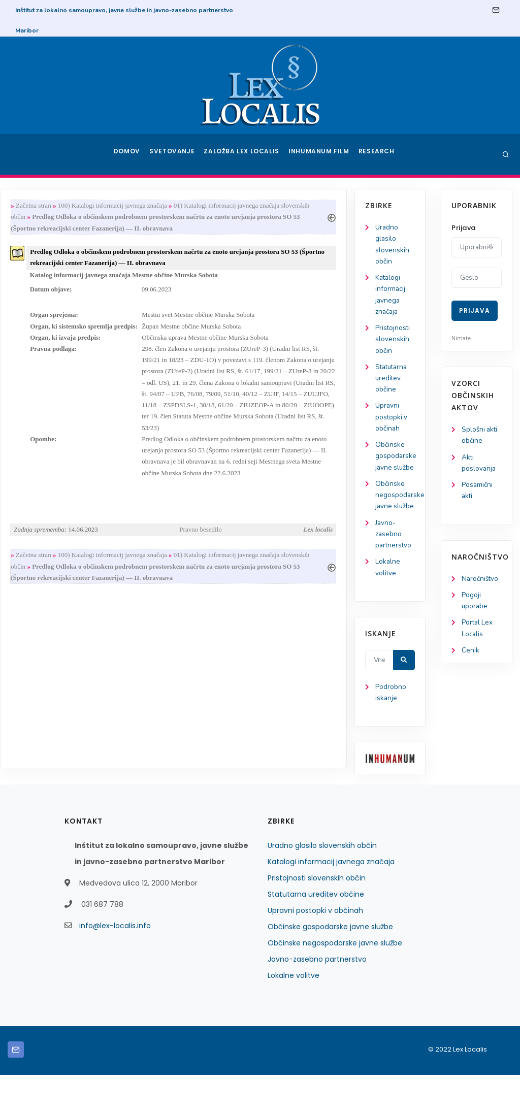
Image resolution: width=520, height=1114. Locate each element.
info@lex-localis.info (115, 965)
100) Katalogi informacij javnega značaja (201, 206)
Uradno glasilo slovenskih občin (322, 884)
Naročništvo (481, 581)
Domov (128, 154)
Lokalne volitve (293, 1014)
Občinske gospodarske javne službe (330, 966)
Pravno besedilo (287, 541)
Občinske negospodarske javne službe (335, 982)
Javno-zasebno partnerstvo (47, 569)
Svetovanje (176, 154)
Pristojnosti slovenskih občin (46, 344)
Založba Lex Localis (245, 154)
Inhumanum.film (320, 154)
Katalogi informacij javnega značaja (331, 901)
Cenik (470, 656)
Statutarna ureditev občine (45, 384)
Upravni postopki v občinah (44, 424)
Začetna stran (123, 206)
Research (378, 154)
